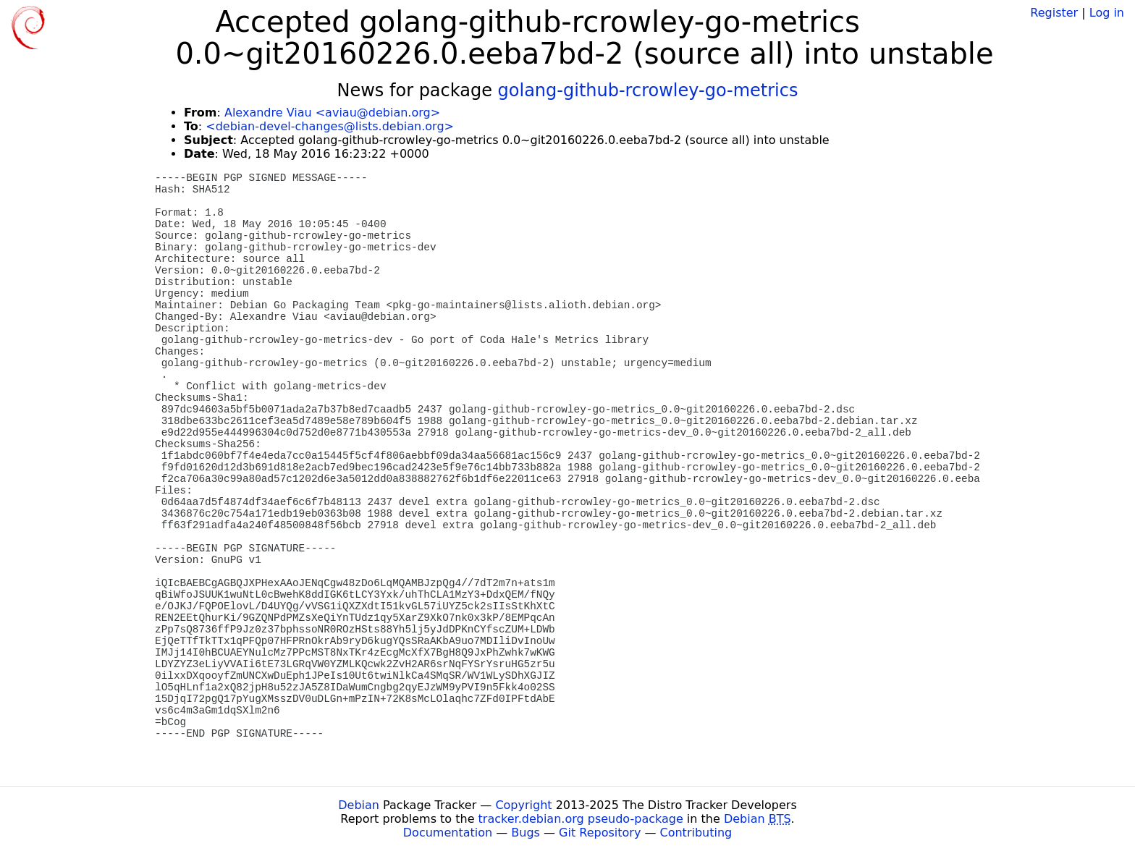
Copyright (523, 805)
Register (1054, 13)
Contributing (696, 832)
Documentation (447, 832)
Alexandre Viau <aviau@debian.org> (332, 112)
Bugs (525, 832)
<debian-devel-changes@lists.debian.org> (330, 126)
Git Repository (600, 832)
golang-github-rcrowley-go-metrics (648, 90)
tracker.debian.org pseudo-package (580, 819)
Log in (1106, 13)
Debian (358, 805)
